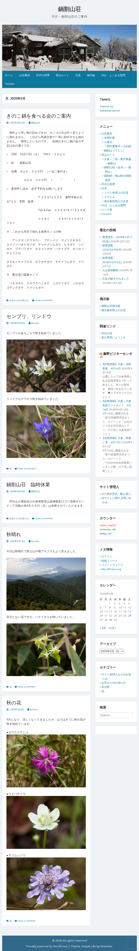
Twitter (10, 83)
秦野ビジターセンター (116, 355)
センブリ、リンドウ (29, 316)
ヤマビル (109, 197)
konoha (35, 323)
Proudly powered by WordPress (47, 946)
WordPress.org (111, 569)
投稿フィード (109, 560)
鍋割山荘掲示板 (110, 306)
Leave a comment (44, 300)
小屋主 (108, 142)
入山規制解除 (110, 270)
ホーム (9, 75)
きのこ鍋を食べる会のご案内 (38, 115)
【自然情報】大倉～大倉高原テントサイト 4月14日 (116, 405)
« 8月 (103, 628)
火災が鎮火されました (115, 278)
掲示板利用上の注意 (116, 201)
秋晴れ (13, 534)
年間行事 (109, 137)
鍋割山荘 (69, 9)
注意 (78, 75)
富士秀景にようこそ (113, 337)
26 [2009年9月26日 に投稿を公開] (129, 615)
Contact (106, 214)
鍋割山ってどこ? (114, 150)
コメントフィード (112, 565)
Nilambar (106, 946)
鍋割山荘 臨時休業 (28, 484)
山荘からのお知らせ (19, 300)
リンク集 (106, 209)
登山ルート (62, 75)
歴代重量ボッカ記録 (119, 146)
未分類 (105, 687)
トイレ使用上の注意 (116, 192)
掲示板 (91, 75)
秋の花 (13, 702)
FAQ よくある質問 (113, 75)
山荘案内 (24, 75)
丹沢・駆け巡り (121, 494)
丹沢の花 (106, 333)
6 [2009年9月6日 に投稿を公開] (100, 607)
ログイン (106, 556)
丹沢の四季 (43, 75)
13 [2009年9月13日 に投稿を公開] (101, 611)
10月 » (112, 628)
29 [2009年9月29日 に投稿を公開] (110, 619)
